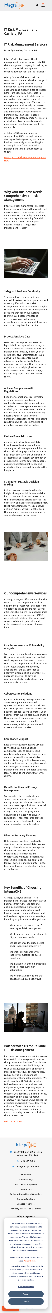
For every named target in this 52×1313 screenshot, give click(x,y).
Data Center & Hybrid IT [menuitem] (26, 1184)
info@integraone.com (28, 1167)
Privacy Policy (29, 1261)
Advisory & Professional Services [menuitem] (26, 1209)
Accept (26, 1294)
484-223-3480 (28, 1161)
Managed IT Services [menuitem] (26, 1204)
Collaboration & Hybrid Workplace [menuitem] (26, 1194)
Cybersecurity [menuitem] (26, 1180)
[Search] (37, 5)
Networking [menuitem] (26, 1189)
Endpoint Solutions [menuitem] (26, 1199)
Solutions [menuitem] (26, 1175)
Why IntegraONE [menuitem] (26, 1216)
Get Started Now (13, 1121)
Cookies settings (26, 1286)
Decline (26, 1301)
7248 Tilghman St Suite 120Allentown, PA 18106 (28, 1153)
